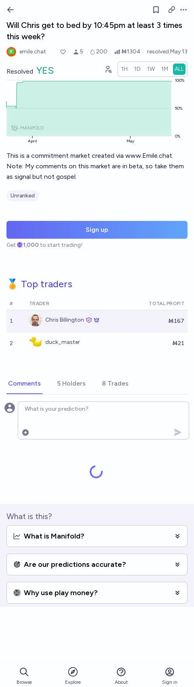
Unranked (23, 195)
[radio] (124, 69)
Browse (24, 676)
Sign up (97, 229)
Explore (73, 675)
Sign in (169, 676)
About (121, 676)
